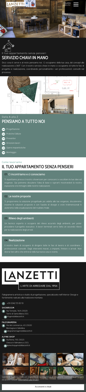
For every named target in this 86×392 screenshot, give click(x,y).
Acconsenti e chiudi (43, 387)
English (67, 6)
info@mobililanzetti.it (15, 317)
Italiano (67, 3)
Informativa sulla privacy (28, 380)
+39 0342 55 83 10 (15, 303)
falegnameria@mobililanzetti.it (19, 331)
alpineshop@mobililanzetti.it (18, 346)
